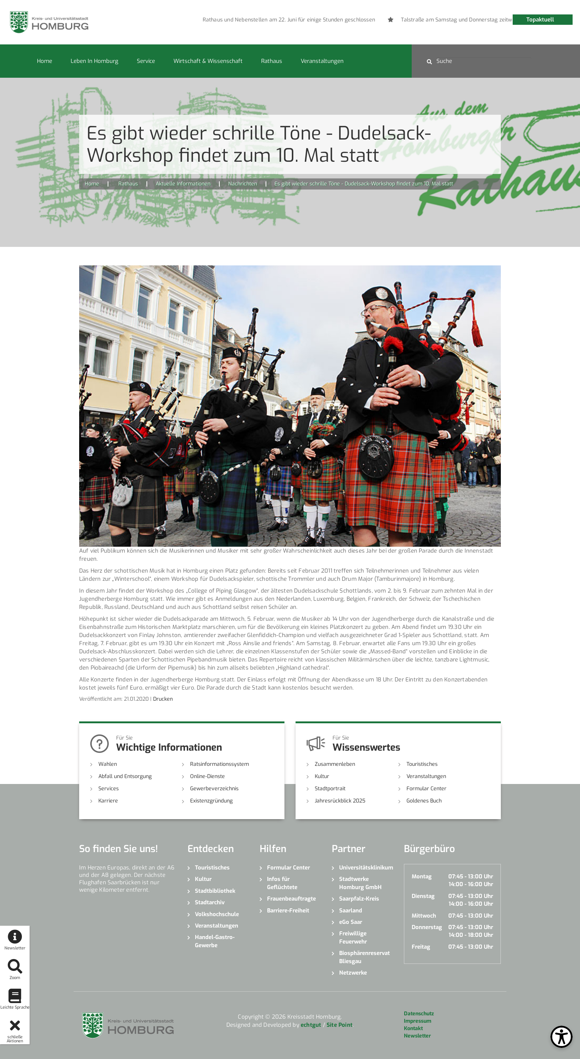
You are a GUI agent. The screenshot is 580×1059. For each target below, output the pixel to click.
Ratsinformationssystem (219, 764)
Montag (422, 876)
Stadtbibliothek (215, 891)
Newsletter (417, 1035)
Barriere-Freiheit (288, 910)
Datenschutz (419, 1013)
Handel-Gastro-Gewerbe (215, 941)
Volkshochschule (217, 914)
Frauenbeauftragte (291, 898)
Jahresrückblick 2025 (340, 800)
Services (108, 788)
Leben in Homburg (94, 61)
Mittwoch (424, 915)
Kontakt (413, 1028)
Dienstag (423, 896)
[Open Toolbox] (561, 1037)
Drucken (163, 699)
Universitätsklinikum (366, 867)
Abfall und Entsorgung (125, 776)
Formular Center (426, 788)
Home (44, 61)
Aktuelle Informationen (183, 183)
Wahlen (107, 764)
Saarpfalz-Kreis (359, 898)
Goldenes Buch (424, 800)
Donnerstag (427, 927)
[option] (372, 20)
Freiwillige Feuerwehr (353, 937)
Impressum (417, 1021)
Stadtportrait (330, 788)
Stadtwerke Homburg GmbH (360, 883)
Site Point (340, 1025)
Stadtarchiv (210, 902)
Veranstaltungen (322, 61)
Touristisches (422, 764)
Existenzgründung (211, 800)
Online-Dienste (207, 776)
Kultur (322, 776)
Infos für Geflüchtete (282, 883)
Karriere (108, 800)
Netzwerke (353, 972)
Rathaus (271, 61)
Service (146, 61)
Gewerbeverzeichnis (214, 788)
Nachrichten (242, 183)
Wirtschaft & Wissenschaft (208, 61)
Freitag (421, 947)
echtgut (311, 1025)
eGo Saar (350, 922)
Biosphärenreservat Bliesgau (364, 957)
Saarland (350, 910)
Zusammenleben (335, 764)
